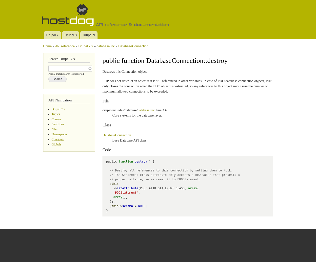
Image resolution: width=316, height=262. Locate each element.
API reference (65, 46)
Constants (58, 139)
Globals (56, 144)
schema (127, 206)
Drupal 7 (52, 35)
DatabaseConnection (133, 46)
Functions (58, 124)
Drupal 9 (89, 35)
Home (47, 46)
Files (55, 129)
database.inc (106, 46)
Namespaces (59, 134)
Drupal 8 (70, 35)
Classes (56, 119)
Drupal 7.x (85, 46)
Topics (56, 114)
